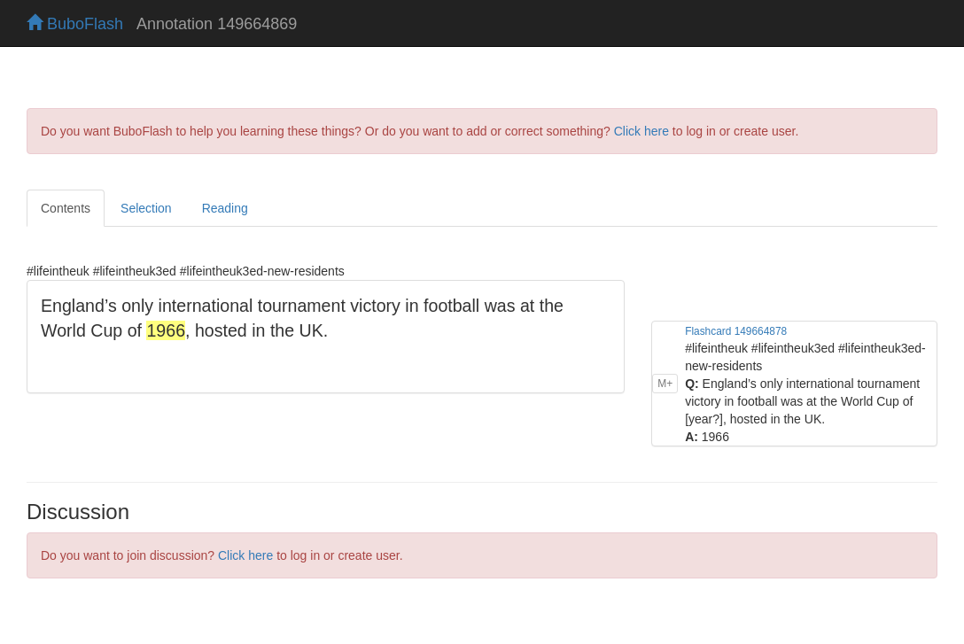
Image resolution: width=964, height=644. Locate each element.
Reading (225, 208)
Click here (641, 131)
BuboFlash (75, 24)
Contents (65, 208)
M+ (664, 383)
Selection (146, 208)
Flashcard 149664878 (736, 331)
